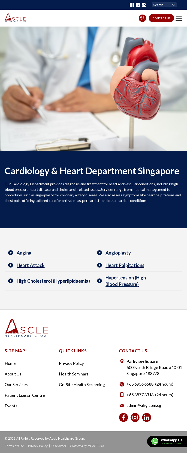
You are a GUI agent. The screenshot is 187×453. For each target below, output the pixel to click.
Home (10, 363)
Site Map (15, 350)
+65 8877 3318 (140, 394)
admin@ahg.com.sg (144, 405)
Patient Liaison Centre (25, 395)
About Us (13, 373)
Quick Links (73, 350)
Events (11, 405)
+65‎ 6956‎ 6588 (140, 384)
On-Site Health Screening (82, 384)
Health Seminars (73, 373)
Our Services (16, 384)
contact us (161, 18)
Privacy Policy (71, 363)
